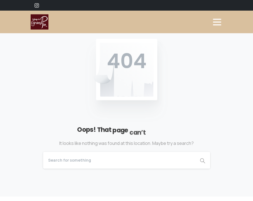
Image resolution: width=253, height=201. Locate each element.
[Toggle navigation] (217, 22)
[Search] (119, 160)
